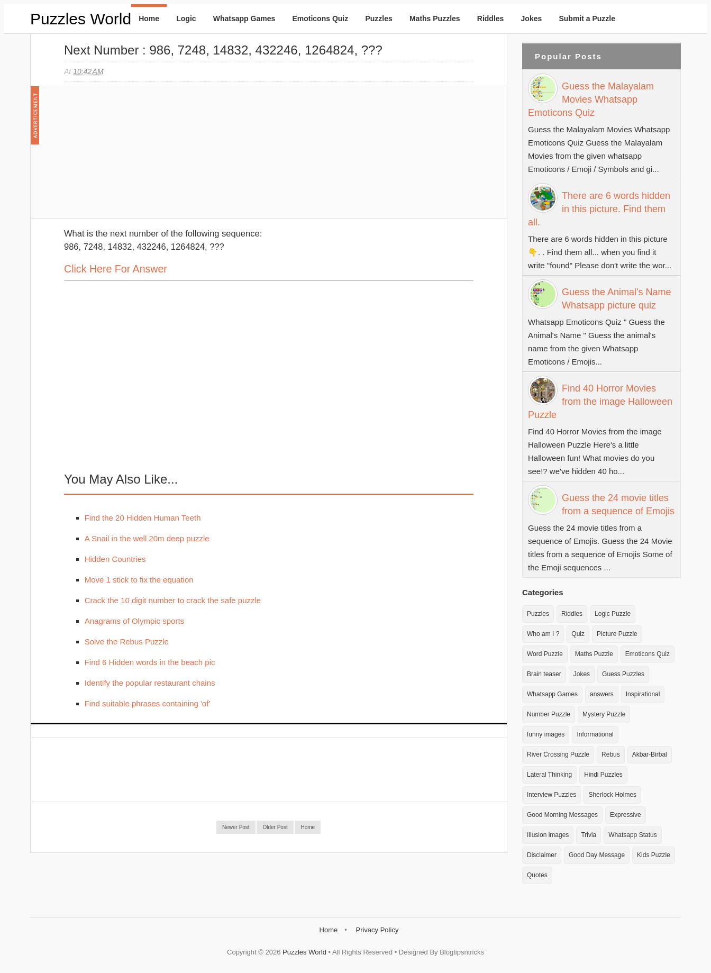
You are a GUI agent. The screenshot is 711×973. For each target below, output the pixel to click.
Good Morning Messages (562, 815)
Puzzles (378, 18)
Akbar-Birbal (649, 754)
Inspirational (643, 694)
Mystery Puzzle (603, 714)
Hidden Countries (115, 558)
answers (602, 694)
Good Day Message (597, 855)
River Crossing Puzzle (558, 754)
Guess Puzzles (623, 674)
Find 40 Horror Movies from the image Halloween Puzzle (600, 401)
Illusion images (548, 835)
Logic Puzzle (613, 613)
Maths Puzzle (594, 654)
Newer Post (236, 827)
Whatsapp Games (244, 18)
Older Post (274, 827)
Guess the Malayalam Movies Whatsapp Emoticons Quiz (591, 99)
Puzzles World (80, 19)
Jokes (531, 18)
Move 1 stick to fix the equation (139, 579)
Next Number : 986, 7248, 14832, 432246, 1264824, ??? (223, 50)
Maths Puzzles (434, 18)
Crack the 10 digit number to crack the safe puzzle (173, 600)
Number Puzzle (548, 714)
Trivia (588, 835)
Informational (595, 734)
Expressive (625, 815)
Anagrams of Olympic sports (134, 620)
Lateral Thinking (549, 774)
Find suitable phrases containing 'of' (148, 703)
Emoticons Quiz (320, 18)
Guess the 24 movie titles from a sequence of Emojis (618, 504)
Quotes (537, 875)
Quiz (578, 634)
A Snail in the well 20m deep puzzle (147, 538)
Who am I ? (543, 634)
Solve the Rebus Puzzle (127, 641)
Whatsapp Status (632, 835)
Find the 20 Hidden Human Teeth (143, 517)
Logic (186, 18)
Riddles (490, 18)
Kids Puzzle (653, 855)
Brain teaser (544, 674)
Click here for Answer (115, 269)
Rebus (610, 754)
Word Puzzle (545, 654)
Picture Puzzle (617, 634)
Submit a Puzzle (587, 18)
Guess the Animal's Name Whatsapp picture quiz (616, 299)
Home (149, 18)
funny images (545, 734)
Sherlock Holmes (612, 794)
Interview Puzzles (551, 794)
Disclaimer (542, 855)
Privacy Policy (376, 930)
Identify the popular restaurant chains (150, 682)
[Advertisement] (143, 158)
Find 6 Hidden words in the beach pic (150, 662)
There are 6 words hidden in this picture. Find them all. (599, 209)
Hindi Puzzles (603, 774)
